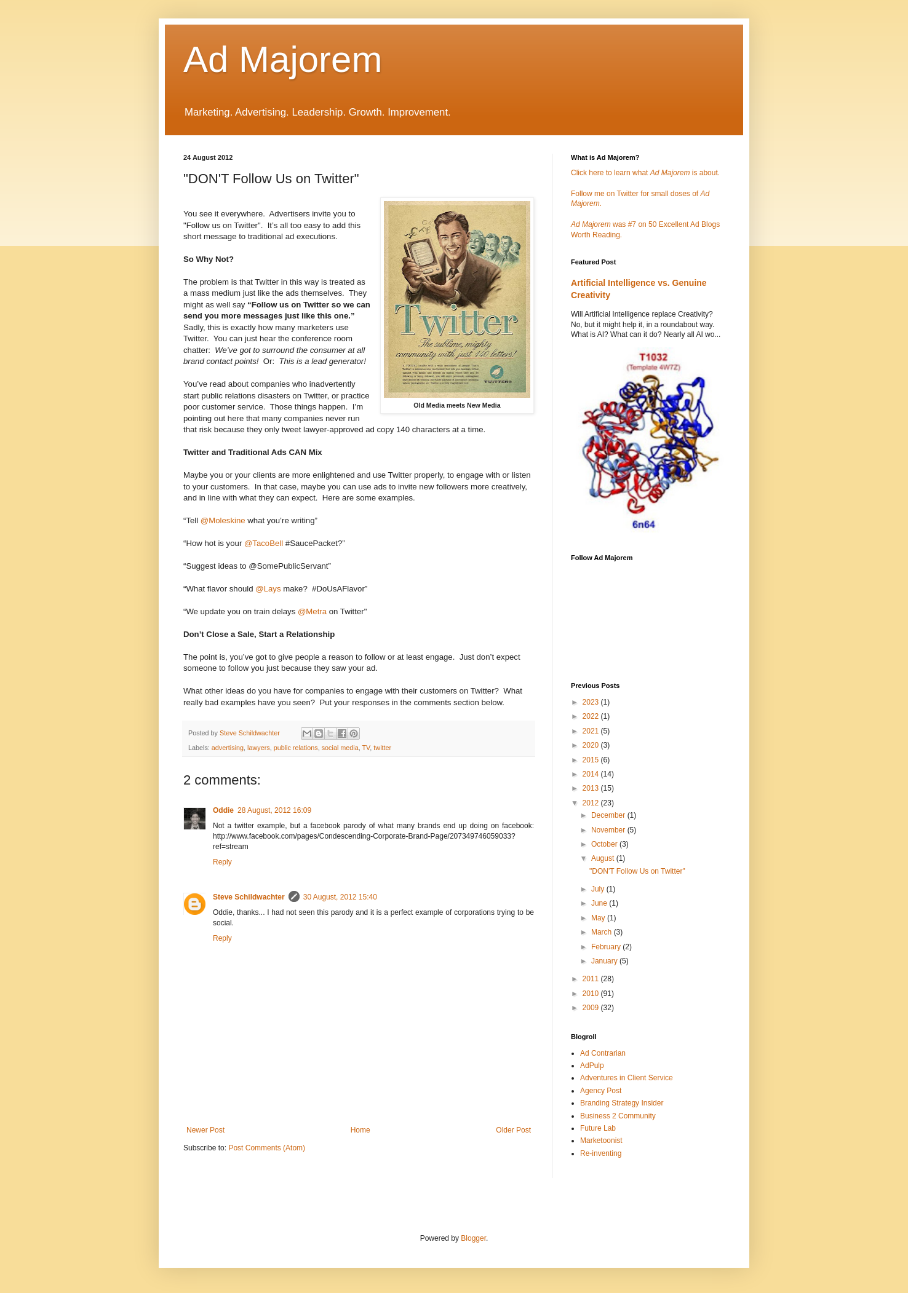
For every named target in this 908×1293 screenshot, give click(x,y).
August (603, 858)
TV (366, 747)
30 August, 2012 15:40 (340, 897)
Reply (222, 862)
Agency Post (600, 1090)
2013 (592, 788)
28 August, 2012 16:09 (274, 810)
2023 (592, 702)
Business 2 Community (618, 1116)
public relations (296, 747)
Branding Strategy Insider (621, 1103)
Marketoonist (601, 1140)
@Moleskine (223, 520)
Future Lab (598, 1128)
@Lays (268, 588)
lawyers (258, 747)
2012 (592, 803)
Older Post (513, 1130)
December (609, 815)
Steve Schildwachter (249, 897)
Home (360, 1130)
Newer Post (205, 1130)
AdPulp (592, 1065)
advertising (228, 747)
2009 (592, 1007)
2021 (592, 731)
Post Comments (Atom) (266, 1148)
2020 (592, 745)
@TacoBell (263, 543)
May (599, 918)
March (602, 932)
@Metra (312, 611)
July (599, 889)
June (600, 903)
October (605, 844)
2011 (592, 979)
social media (340, 747)
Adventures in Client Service (626, 1078)
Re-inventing (600, 1153)
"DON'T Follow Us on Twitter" (637, 871)
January (605, 961)
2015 (592, 760)
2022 (592, 716)
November (609, 830)
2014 (592, 774)
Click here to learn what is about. (645, 172)
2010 (592, 993)
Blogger (473, 1238)
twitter (382, 747)
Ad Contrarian (603, 1053)
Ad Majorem (282, 59)
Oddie (223, 810)
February (607, 947)
